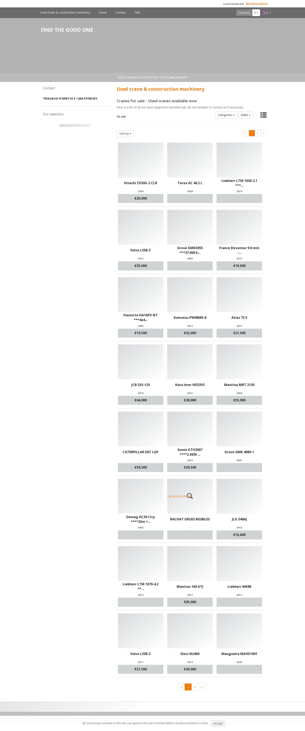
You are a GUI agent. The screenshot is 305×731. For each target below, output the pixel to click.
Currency (244, 13)
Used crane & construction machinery (65, 12)
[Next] (263, 133)
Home (103, 12)
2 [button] (73, 209)
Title (137, 12)
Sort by (125, 133)
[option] (74, 176)
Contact (120, 12)
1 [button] (69, 209)
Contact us (75, 124)
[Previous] (246, 133)
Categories (226, 115)
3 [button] (77, 209)
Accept (218, 723)
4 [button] (81, 209)
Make (246, 115)
